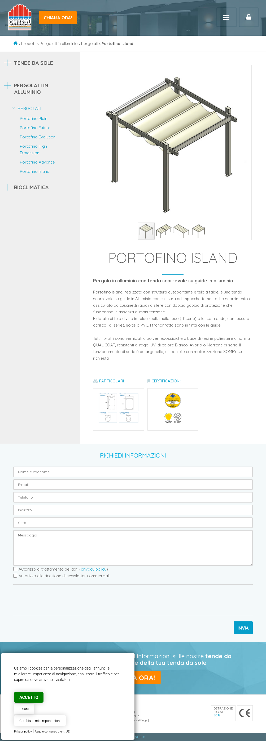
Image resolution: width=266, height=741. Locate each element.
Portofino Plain (33, 118)
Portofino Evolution (37, 136)
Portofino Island (34, 171)
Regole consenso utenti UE (52, 731)
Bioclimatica (31, 187)
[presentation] (53, 600)
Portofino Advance (37, 162)
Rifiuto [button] (24, 709)
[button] (246, 70)
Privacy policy (23, 731)
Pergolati (89, 43)
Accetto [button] (28, 697)
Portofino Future (35, 127)
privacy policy (93, 569)
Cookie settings (136, 720)
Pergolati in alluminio (59, 43)
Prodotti (28, 43)
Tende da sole (33, 63)
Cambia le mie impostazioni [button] (39, 721)
